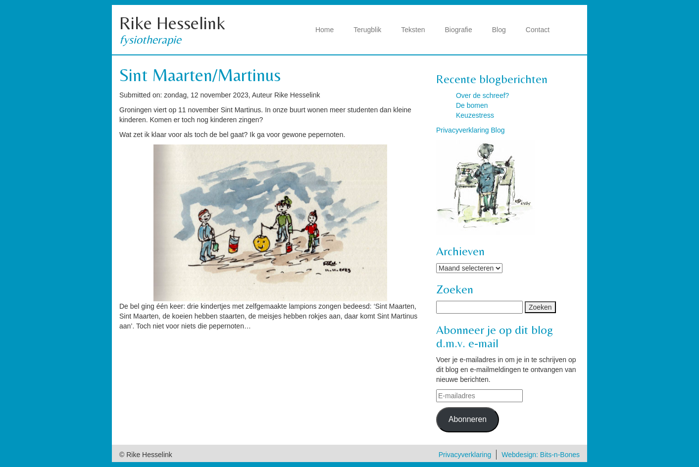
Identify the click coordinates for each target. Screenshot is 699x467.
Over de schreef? (482, 95)
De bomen (472, 105)
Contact (537, 30)
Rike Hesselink (172, 23)
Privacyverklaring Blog (470, 130)
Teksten (413, 30)
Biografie (458, 30)
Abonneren (468, 419)
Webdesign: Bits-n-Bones (540, 455)
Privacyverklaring (465, 455)
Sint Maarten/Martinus (200, 75)
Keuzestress (475, 115)
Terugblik (367, 30)
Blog (499, 30)
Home (324, 30)
